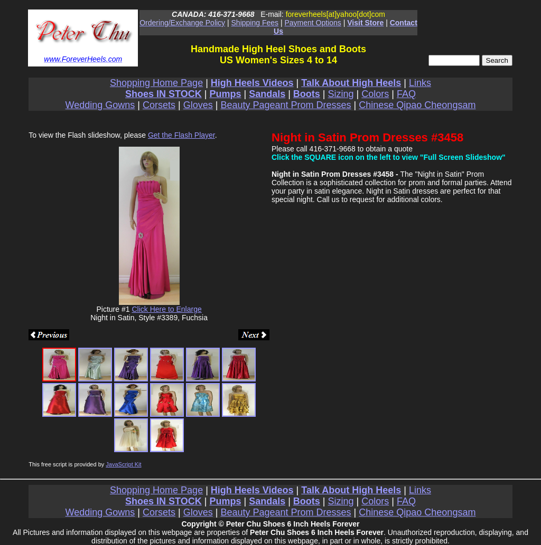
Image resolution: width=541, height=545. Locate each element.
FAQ (406, 94)
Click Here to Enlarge (166, 309)
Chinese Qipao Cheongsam (417, 105)
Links (420, 83)
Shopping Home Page (156, 83)
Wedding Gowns (100, 105)
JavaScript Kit (123, 464)
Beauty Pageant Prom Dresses (285, 105)
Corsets (159, 105)
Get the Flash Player (181, 135)
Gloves (198, 105)
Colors (375, 94)
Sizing (341, 94)
